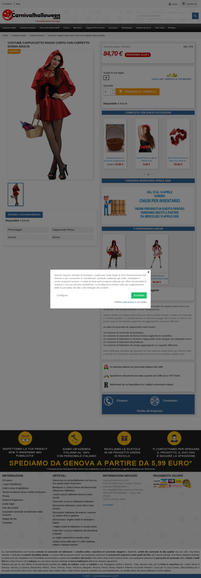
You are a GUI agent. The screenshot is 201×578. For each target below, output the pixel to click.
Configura (62, 295)
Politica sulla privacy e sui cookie (131, 302)
